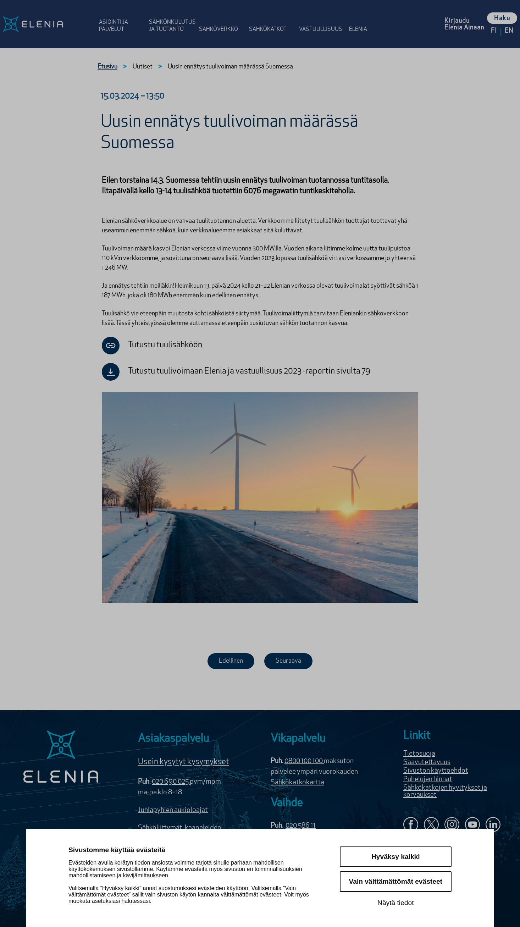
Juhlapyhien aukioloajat (173, 810)
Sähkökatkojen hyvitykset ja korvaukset (445, 791)
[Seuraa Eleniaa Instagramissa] (451, 825)
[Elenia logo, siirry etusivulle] (48, 24)
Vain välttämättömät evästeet (395, 881)
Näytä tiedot (395, 902)
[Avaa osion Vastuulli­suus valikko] (322, 18)
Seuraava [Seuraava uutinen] (288, 661)
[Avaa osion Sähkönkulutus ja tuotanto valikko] (172, 18)
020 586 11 (301, 825)
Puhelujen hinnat (427, 779)
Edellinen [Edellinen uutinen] (231, 661)
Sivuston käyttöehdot (435, 770)
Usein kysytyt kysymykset (183, 762)
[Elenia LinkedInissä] (493, 826)
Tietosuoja (419, 753)
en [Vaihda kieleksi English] (509, 31)
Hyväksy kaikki (395, 856)
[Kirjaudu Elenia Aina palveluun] (464, 24)
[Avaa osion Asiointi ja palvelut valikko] (122, 18)
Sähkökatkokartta (297, 782)
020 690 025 (171, 781)
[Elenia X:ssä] (431, 825)
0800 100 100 (304, 761)
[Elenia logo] (61, 757)
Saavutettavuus (426, 762)
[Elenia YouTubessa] (472, 825)
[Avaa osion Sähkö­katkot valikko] (272, 18)
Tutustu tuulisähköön (152, 345)
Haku (502, 18)
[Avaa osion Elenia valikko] (361, 18)
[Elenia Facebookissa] (410, 825)
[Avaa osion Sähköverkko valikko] (222, 18)
